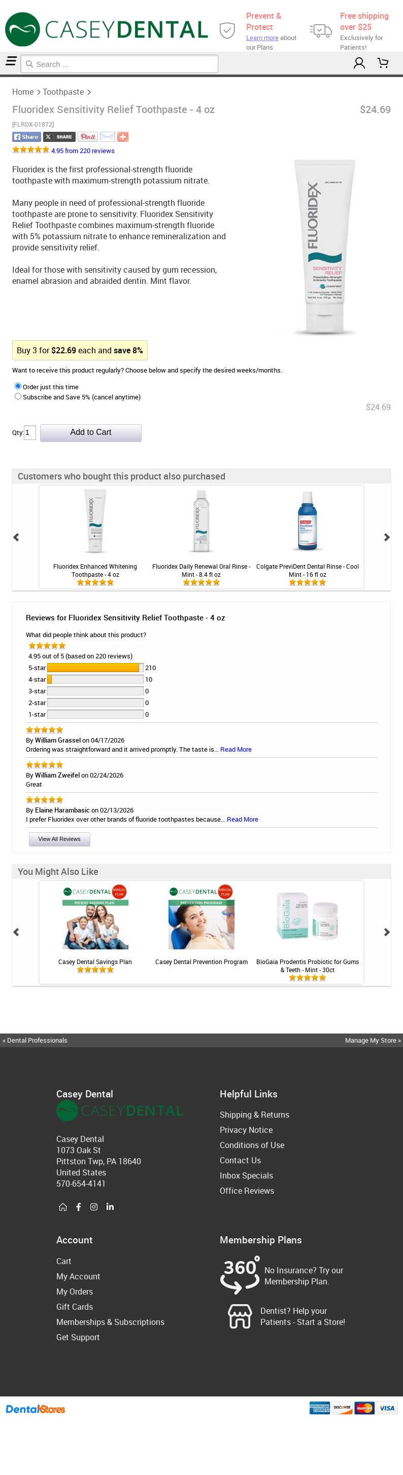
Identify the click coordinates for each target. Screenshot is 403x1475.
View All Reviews (60, 839)
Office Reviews (247, 1190)
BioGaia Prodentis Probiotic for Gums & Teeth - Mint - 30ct (307, 965)
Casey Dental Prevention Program (201, 961)
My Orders (74, 1291)
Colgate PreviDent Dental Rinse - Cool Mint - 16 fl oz (307, 570)
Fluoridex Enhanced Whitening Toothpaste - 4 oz (95, 570)
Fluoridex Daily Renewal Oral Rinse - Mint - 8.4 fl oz (201, 570)
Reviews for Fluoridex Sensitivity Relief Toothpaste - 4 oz (125, 617)
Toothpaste (63, 91)
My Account (78, 1276)
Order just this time (47, 386)
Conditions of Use (252, 1145)
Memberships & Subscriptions (110, 1322)
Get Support (78, 1337)
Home (22, 91)
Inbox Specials (246, 1175)
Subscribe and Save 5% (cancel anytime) (78, 396)
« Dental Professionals (35, 1040)
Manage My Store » (373, 1040)
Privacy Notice (246, 1129)
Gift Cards (74, 1306)
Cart (64, 1261)
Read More (236, 749)
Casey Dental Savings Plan (95, 961)
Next (387, 537)
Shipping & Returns (254, 1114)
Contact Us (240, 1160)
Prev (16, 537)
